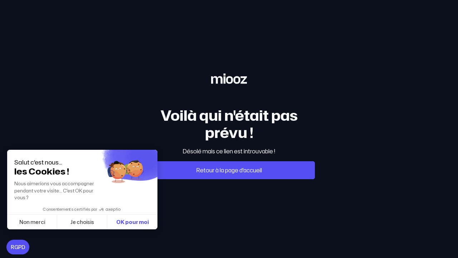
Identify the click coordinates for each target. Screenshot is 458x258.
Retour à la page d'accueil (229, 170)
